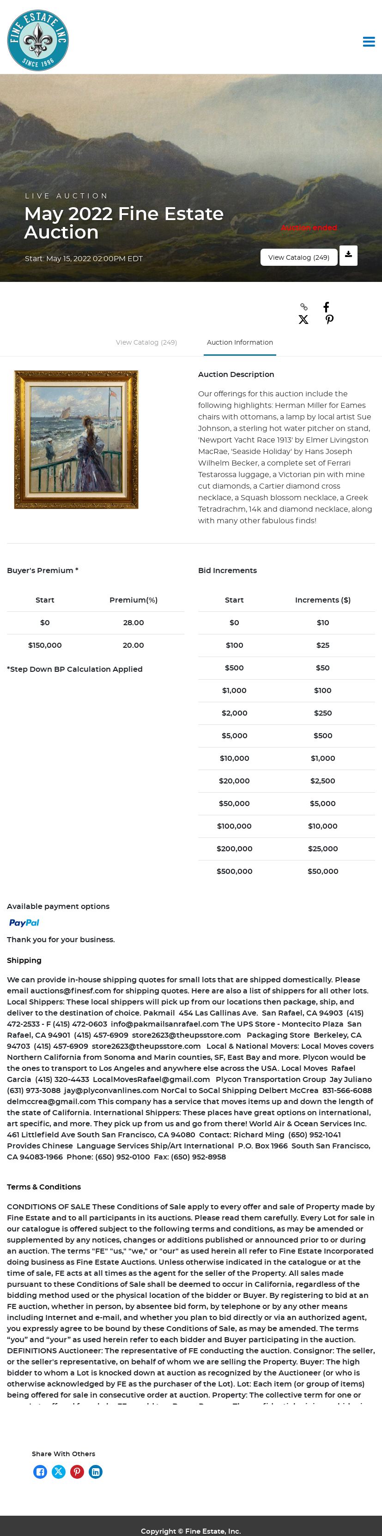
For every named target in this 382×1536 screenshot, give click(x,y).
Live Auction (67, 196)
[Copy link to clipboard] (291, 307)
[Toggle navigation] (369, 41)
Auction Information (240, 330)
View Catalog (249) (299, 258)
